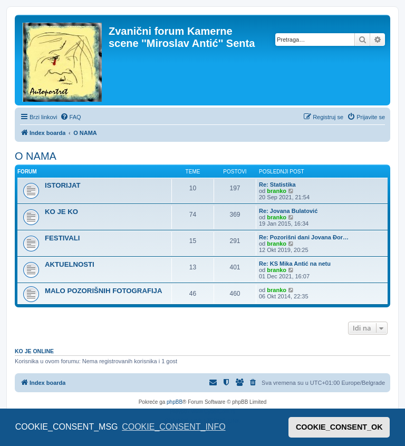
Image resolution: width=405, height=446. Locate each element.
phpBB (174, 402)
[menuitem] (70, 117)
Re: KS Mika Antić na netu (295, 263)
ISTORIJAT (63, 185)
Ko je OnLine (34, 351)
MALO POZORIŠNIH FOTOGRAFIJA (103, 291)
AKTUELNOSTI (69, 264)
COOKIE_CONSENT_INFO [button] (173, 426)
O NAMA (35, 156)
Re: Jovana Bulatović (288, 211)
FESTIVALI (62, 238)
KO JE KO (61, 212)
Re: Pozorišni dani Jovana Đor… (304, 237)
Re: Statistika (277, 184)
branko (276, 191)
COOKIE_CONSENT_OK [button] (339, 427)
